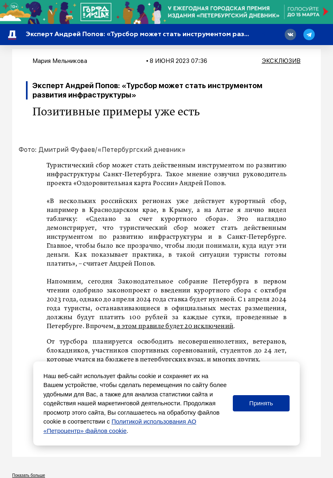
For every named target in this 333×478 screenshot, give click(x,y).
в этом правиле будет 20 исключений (175, 326)
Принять (261, 403)
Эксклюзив (281, 61)
